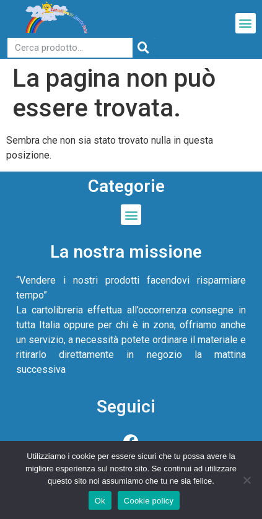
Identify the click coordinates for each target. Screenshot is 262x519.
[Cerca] (144, 48)
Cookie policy (149, 500)
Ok (100, 500)
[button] (245, 23)
